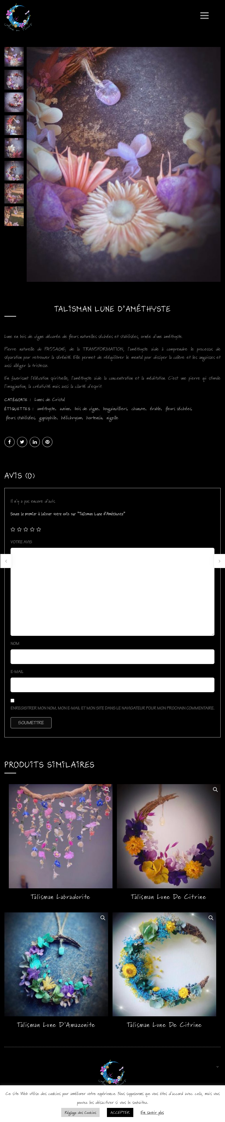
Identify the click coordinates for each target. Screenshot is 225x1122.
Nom (15, 645)
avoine (65, 410)
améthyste (46, 410)
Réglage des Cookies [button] (80, 1112)
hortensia (94, 419)
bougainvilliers (115, 410)
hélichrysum (71, 419)
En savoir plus (152, 1112)
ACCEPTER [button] (120, 1112)
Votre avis (22, 544)
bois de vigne (87, 410)
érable (155, 410)
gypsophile (48, 419)
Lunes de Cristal (50, 401)
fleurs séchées (178, 410)
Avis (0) (19, 477)
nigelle (112, 419)
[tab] (19, 478)
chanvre (139, 410)
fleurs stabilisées (20, 419)
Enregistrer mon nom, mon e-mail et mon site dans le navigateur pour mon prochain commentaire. (112, 710)
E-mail (18, 673)
